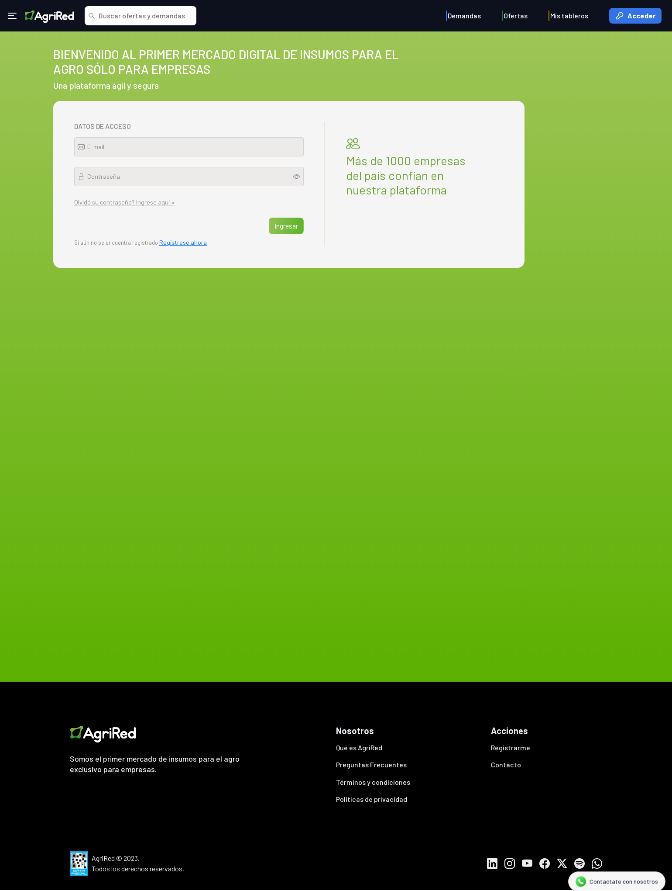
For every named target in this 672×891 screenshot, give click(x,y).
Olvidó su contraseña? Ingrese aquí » (124, 202)
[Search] (146, 16)
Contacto (506, 765)
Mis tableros (569, 15)
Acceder (635, 15)
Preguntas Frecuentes (371, 765)
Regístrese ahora (183, 242)
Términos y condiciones (373, 782)
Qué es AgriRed (359, 747)
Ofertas (516, 15)
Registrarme (510, 747)
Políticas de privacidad (371, 800)
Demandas (464, 15)
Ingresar (286, 226)
